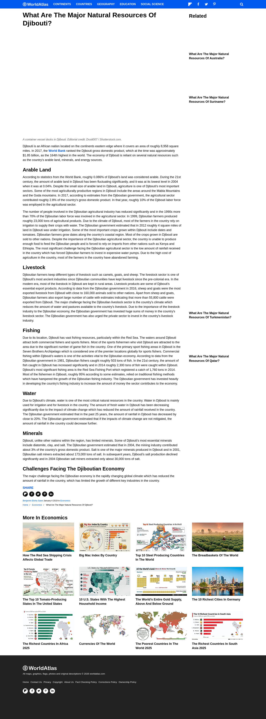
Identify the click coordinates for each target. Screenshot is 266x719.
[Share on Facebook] (31, 494)
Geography (106, 4)
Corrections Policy (107, 682)
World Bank (57, 150)
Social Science (152, 4)
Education (128, 4)
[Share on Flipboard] (25, 494)
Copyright (58, 682)
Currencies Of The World (97, 643)
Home (26, 682)
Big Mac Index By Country (98, 555)
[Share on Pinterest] (44, 494)
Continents (62, 4)
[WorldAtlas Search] (241, 4)
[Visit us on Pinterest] (45, 691)
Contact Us (36, 682)
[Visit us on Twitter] (38, 691)
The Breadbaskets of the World (215, 555)
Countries (84, 4)
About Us (69, 682)
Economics (65, 500)
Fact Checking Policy (86, 682)
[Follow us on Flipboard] (25, 691)
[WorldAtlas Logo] (37, 4)
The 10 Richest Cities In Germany (216, 599)
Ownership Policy (127, 682)
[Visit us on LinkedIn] (52, 691)
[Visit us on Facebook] (32, 691)
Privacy (47, 682)
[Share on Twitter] (38, 494)
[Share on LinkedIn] (51, 494)
